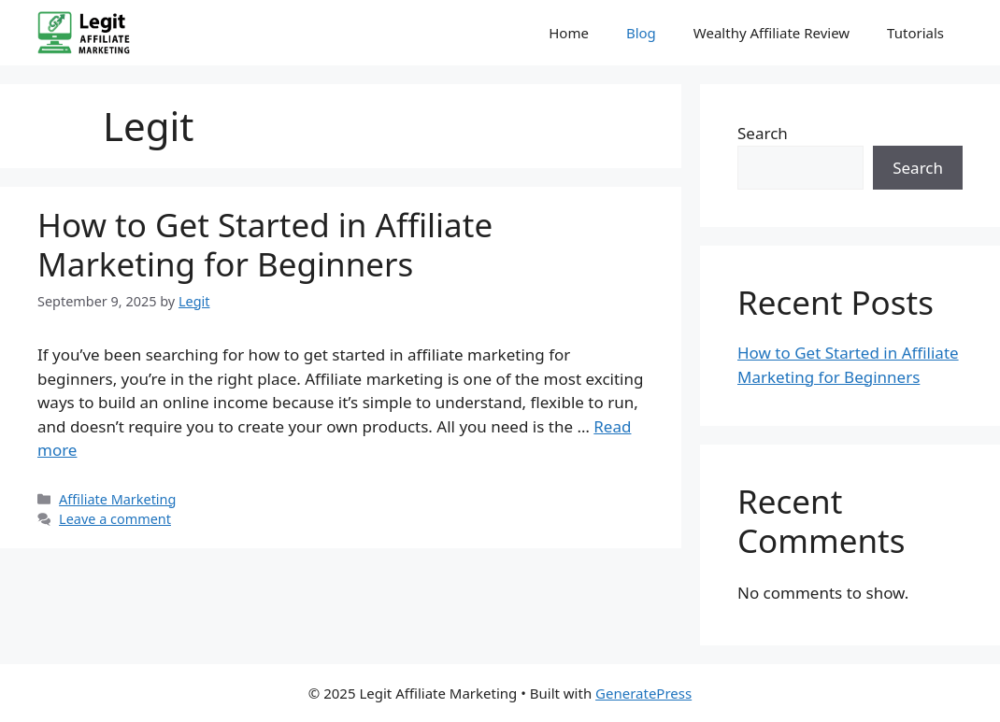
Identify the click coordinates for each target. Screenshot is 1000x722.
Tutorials (915, 32)
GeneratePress (643, 693)
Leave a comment (115, 519)
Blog (641, 32)
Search (762, 133)
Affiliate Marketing (117, 499)
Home (569, 32)
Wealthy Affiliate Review (771, 32)
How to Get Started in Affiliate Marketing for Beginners (265, 244)
